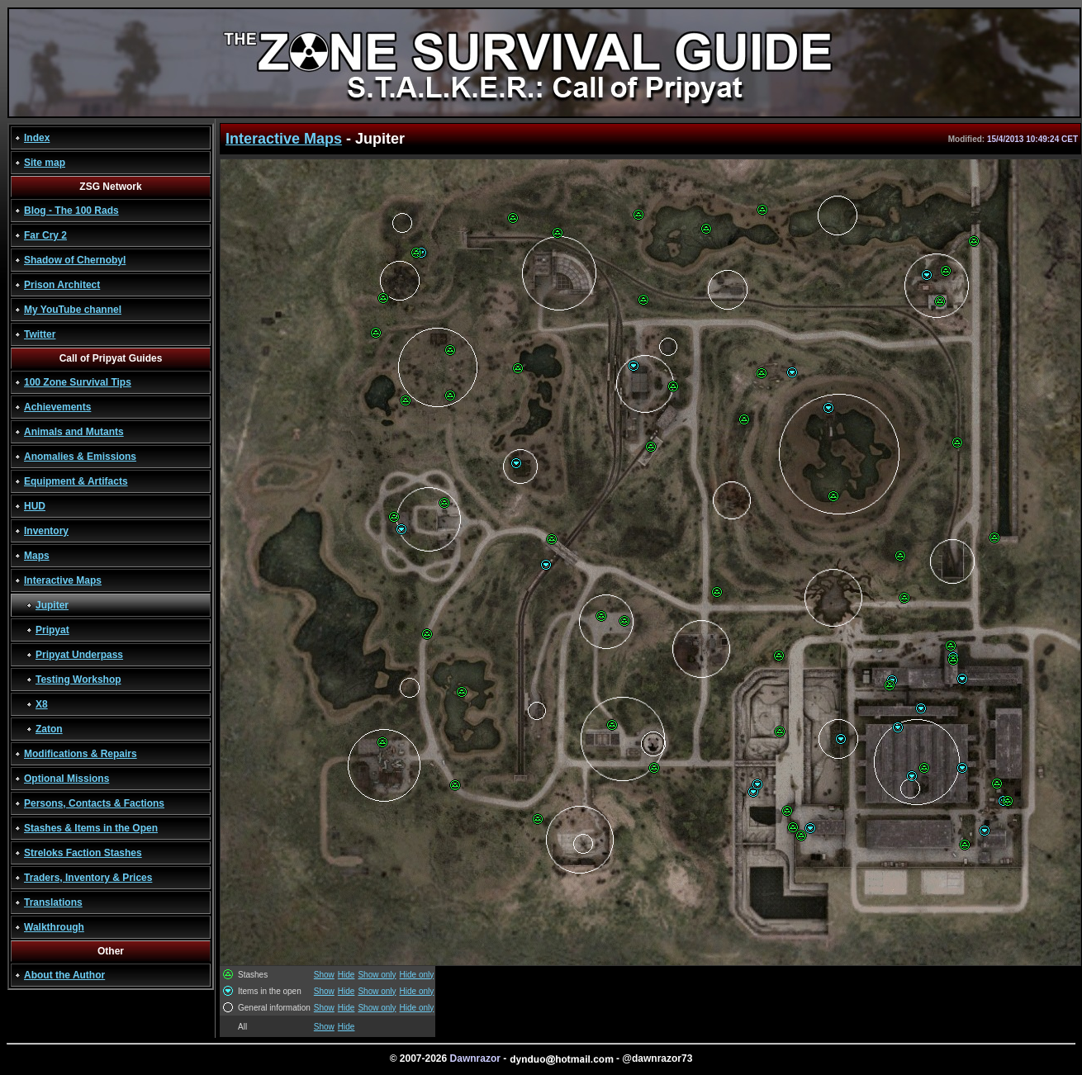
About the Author (64, 975)
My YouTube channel (72, 309)
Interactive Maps (63, 580)
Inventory (46, 531)
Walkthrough (54, 927)
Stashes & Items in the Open (91, 828)
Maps (37, 555)
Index (37, 138)
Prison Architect (62, 285)
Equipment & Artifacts (76, 481)
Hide (346, 974)
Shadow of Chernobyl (75, 260)
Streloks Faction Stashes (83, 853)
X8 (42, 704)
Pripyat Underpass (79, 655)
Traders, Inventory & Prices (88, 877)
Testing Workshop (78, 679)
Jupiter (52, 605)
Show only (377, 974)
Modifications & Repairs (80, 754)
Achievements (57, 407)
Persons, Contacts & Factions (94, 803)
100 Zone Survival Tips (77, 382)
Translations (53, 902)
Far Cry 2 (45, 235)
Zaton (49, 729)
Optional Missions (66, 778)
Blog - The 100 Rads (71, 210)
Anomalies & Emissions (80, 456)
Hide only (417, 974)
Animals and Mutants (74, 432)
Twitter (39, 334)
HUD (34, 506)
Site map (44, 162)
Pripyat (52, 630)
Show (324, 974)
